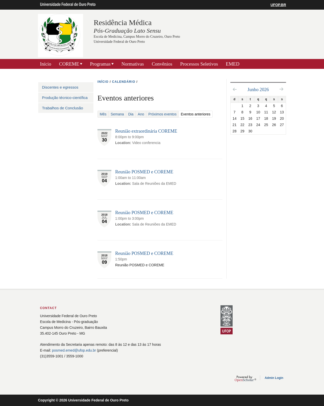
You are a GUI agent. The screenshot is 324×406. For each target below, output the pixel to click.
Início (45, 64)
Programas (100, 64)
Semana (117, 114)
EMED (232, 64)
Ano (141, 114)
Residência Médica (123, 22)
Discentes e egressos (60, 87)
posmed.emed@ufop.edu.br (74, 350)
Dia (130, 114)
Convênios (162, 64)
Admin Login (274, 378)
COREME (69, 64)
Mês (103, 114)
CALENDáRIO (123, 82)
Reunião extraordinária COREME (146, 131)
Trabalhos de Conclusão (62, 108)
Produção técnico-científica (65, 97)
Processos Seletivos (199, 64)
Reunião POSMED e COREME (144, 171)
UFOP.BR (278, 5)
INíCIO (103, 82)
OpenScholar (245, 378)
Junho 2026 (258, 89)
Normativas (133, 64)
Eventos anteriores (197, 114)
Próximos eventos (162, 114)
